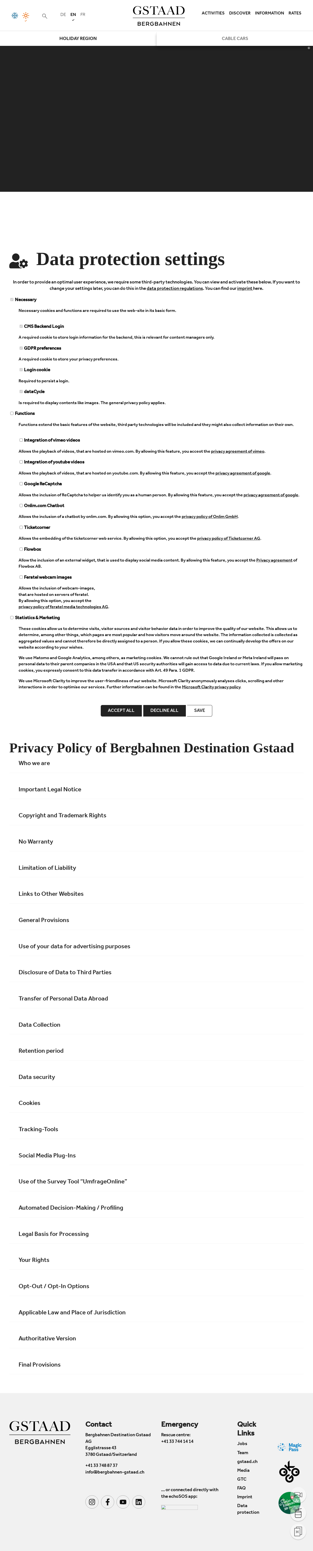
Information (269, 14)
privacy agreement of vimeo (237, 452)
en (73, 17)
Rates (295, 14)
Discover (240, 14)
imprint (245, 289)
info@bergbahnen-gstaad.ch (114, 1472)
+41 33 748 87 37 (101, 1466)
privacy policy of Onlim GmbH (210, 517)
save (199, 711)
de (63, 15)
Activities (213, 14)
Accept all (121, 711)
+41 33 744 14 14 (177, 1441)
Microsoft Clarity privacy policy (211, 687)
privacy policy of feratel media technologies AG (63, 607)
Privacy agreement (274, 561)
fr (82, 15)
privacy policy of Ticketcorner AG (228, 539)
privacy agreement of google (242, 474)
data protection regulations (175, 289)
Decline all (164, 711)
